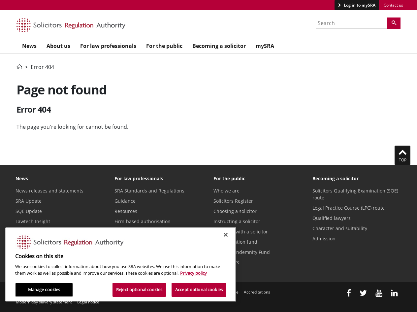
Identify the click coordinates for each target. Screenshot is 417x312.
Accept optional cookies (199, 290)
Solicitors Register (233, 201)
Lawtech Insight (33, 221)
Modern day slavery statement (44, 302)
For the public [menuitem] (164, 46)
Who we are (226, 191)
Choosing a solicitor (235, 211)
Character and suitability (339, 228)
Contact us (393, 5)
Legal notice (88, 302)
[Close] (225, 234)
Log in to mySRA (359, 5)
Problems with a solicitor (240, 231)
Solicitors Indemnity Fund (241, 252)
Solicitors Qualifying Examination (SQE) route (355, 194)
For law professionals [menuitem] (108, 46)
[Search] (394, 23)
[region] (120, 264)
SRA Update (29, 201)
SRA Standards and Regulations (149, 191)
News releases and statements (49, 191)
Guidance (125, 201)
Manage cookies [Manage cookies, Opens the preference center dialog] (44, 290)
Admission (324, 238)
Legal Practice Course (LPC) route (348, 208)
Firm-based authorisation (142, 221)
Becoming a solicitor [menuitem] (219, 46)
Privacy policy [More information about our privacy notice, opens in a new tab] (193, 273)
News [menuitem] (29, 46)
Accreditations (257, 292)
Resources (125, 211)
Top (402, 155)
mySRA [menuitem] (265, 46)
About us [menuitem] (58, 46)
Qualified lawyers (331, 218)
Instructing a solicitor (236, 221)
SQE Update (29, 211)
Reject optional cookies (139, 290)
